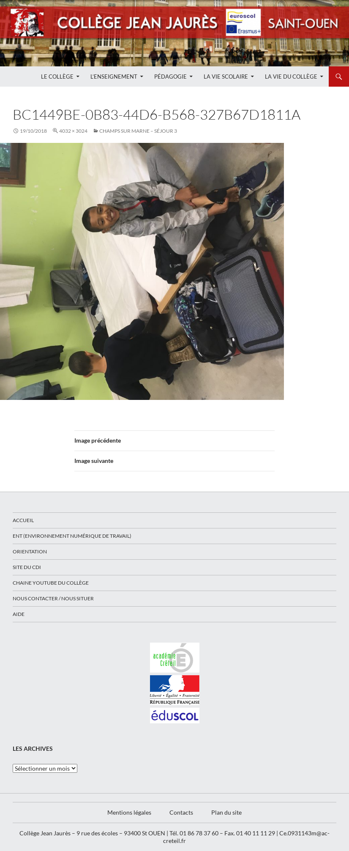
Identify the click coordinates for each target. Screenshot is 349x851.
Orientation (30, 551)
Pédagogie (170, 76)
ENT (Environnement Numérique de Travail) (72, 536)
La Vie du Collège (291, 76)
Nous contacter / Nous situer (53, 598)
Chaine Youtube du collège (51, 583)
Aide (19, 614)
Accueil (23, 520)
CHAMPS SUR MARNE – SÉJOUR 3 (138, 131)
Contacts (181, 812)
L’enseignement (113, 76)
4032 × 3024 (73, 131)
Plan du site (226, 812)
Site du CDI (27, 567)
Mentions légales (129, 812)
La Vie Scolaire (226, 76)
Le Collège (57, 76)
